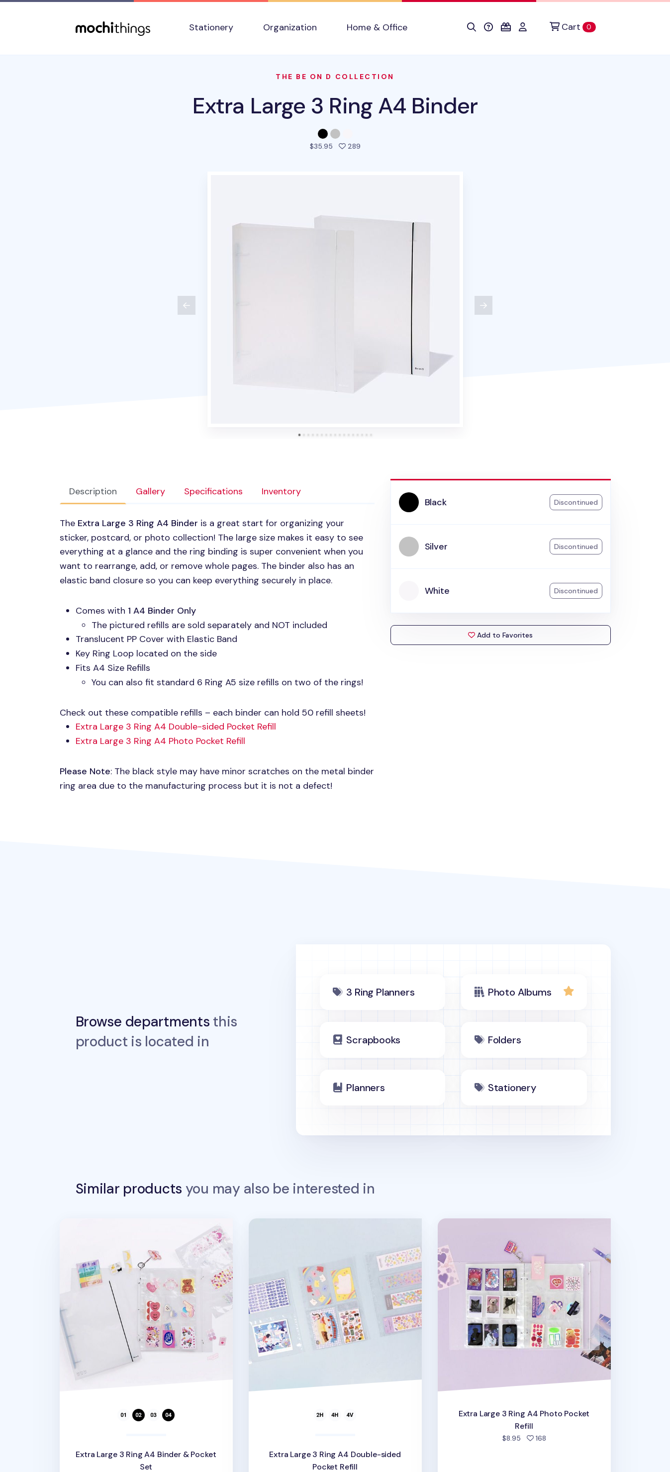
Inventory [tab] (281, 491)
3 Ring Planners (380, 992)
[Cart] (572, 27)
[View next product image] (483, 305)
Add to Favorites (500, 635)
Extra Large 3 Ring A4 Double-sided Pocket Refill (176, 727)
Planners (365, 1087)
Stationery (512, 1087)
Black (436, 502)
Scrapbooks (373, 1039)
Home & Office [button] (377, 27)
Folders (504, 1039)
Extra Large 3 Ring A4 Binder (335, 105)
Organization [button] (290, 27)
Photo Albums (520, 992)
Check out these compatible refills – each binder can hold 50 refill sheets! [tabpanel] (217, 654)
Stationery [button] (211, 27)
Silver (436, 546)
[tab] (299, 435)
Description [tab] (93, 491)
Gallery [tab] (150, 491)
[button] (471, 27)
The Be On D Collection (335, 76)
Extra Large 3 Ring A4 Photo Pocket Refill (160, 741)
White (437, 591)
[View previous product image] (186, 305)
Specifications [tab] (213, 491)
